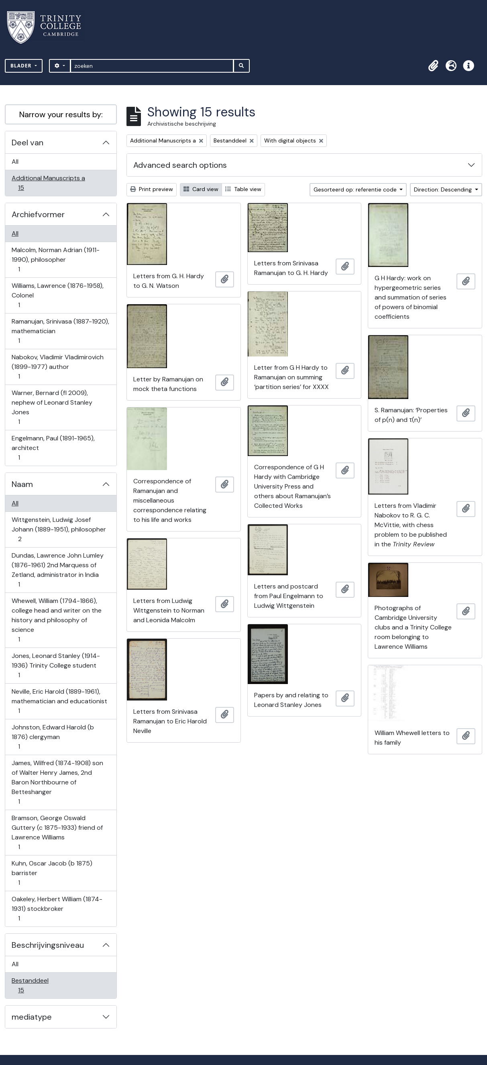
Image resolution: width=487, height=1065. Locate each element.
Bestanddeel (30, 985)
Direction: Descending (443, 189)
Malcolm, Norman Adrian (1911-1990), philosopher (55, 259)
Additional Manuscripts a (48, 183)
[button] (433, 66)
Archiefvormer (38, 214)
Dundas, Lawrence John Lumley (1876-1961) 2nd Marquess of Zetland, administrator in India (57, 569)
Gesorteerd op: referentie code (356, 189)
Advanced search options (180, 165)
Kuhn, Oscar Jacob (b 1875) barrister (51, 873)
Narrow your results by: (61, 114)
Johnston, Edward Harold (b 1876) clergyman (52, 736)
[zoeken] (152, 66)
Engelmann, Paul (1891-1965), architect (53, 447)
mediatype (32, 1017)
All (15, 161)
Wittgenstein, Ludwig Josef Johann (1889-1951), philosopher (58, 529)
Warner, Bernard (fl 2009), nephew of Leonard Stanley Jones (51, 407)
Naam (22, 484)
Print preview (151, 189)
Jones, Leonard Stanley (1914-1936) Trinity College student (55, 665)
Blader (21, 65)
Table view (243, 189)
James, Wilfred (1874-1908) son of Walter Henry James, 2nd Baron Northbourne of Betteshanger (57, 782)
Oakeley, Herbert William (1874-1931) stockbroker (56, 908)
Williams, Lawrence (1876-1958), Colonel (57, 295)
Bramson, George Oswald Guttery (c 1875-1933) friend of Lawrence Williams (57, 832)
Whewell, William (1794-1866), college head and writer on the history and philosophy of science (56, 620)
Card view (200, 189)
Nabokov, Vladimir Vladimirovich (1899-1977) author (57, 366)
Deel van (27, 142)
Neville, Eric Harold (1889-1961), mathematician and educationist (59, 701)
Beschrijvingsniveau (48, 945)
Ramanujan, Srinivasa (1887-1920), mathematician (60, 331)
